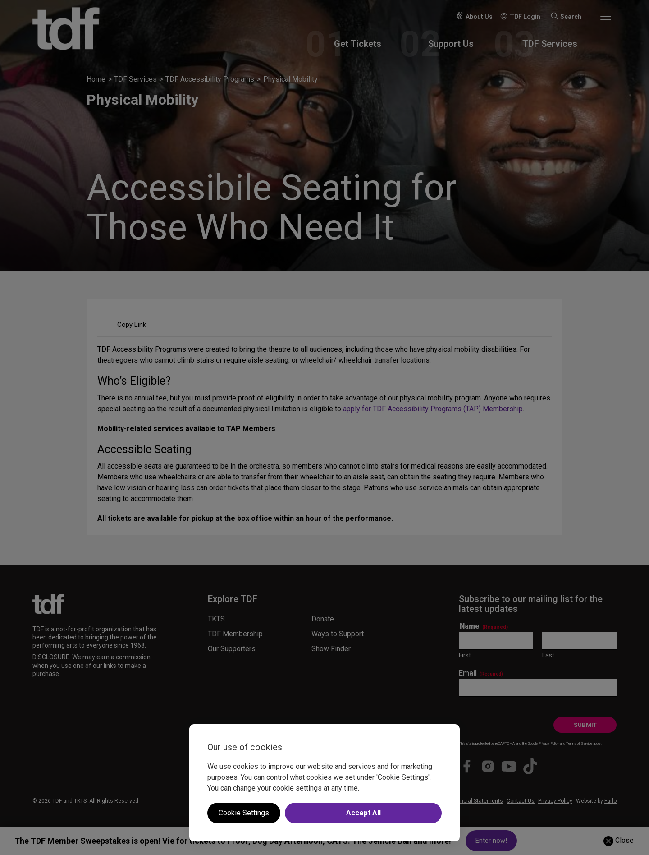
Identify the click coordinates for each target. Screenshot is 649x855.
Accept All (363, 813)
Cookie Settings (244, 813)
